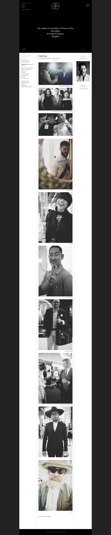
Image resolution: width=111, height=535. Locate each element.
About (87, 4)
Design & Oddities (26, 69)
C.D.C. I (23, 7)
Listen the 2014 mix (83, 88)
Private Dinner (25, 82)
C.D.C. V (27, 3)
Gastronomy (24, 78)
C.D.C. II (23, 6)
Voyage (23, 76)
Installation (24, 81)
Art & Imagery (25, 73)
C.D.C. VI (23, 2)
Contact (87, 6)
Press (88, 5)
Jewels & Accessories (27, 68)
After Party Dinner (26, 86)
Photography (25, 75)
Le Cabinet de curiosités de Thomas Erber (58, 532)
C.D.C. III (23, 5)
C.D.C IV (23, 4)
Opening (23, 83)
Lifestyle (24, 71)
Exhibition (24, 85)
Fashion (23, 72)
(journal (49, 516)
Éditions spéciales (26, 9)
